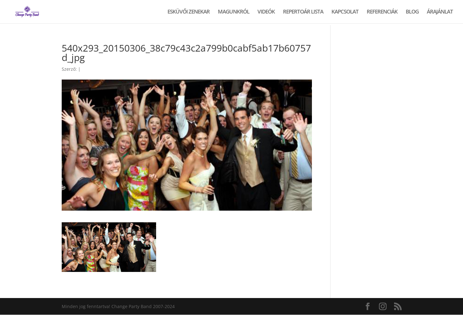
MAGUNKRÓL (233, 12)
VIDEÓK (266, 12)
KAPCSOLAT (345, 12)
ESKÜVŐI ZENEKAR (188, 12)
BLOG (412, 12)
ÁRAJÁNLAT (440, 12)
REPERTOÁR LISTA (303, 12)
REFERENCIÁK (382, 12)
